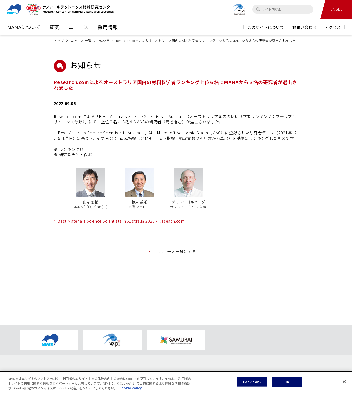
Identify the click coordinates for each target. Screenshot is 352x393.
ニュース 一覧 (81, 40)
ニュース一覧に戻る (177, 251)
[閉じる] (344, 382)
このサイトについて (265, 27)
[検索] (258, 9)
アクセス (333, 27)
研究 (55, 27)
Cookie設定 (252, 382)
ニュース (78, 27)
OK (286, 382)
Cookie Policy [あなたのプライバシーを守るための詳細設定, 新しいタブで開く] (130, 389)
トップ (59, 40)
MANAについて (24, 27)
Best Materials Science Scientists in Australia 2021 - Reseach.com (121, 221)
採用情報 (108, 27)
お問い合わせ (304, 27)
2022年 (103, 40)
